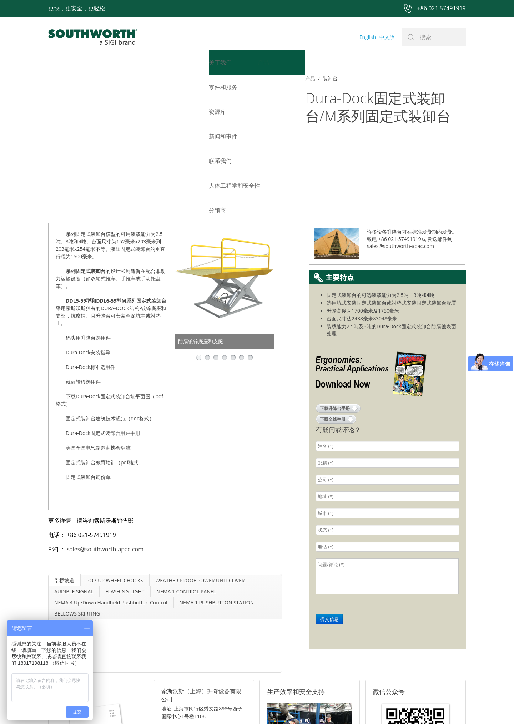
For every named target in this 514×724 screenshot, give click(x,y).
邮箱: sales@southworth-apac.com (201, 619)
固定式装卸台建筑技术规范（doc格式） (110, 302)
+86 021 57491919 (151, 707)
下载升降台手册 (335, 293)
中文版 (386, 37)
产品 (53, 78)
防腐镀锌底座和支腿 (200, 225)
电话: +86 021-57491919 (189, 628)
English (367, 37)
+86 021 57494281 (212, 707)
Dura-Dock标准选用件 (90, 251)
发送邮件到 (439, 123)
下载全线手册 (333, 303)
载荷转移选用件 (83, 266)
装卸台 (73, 78)
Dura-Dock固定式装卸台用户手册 (103, 317)
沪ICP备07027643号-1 (289, 707)
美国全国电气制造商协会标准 (98, 332)
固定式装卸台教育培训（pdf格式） (104, 346)
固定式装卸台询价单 (88, 361)
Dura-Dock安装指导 (88, 236)
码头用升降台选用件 (88, 222)
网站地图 (249, 707)
